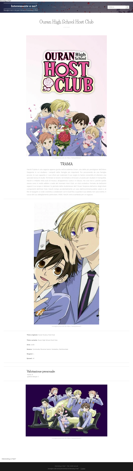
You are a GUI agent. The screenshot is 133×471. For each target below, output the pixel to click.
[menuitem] (70, 7)
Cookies (83, 468)
